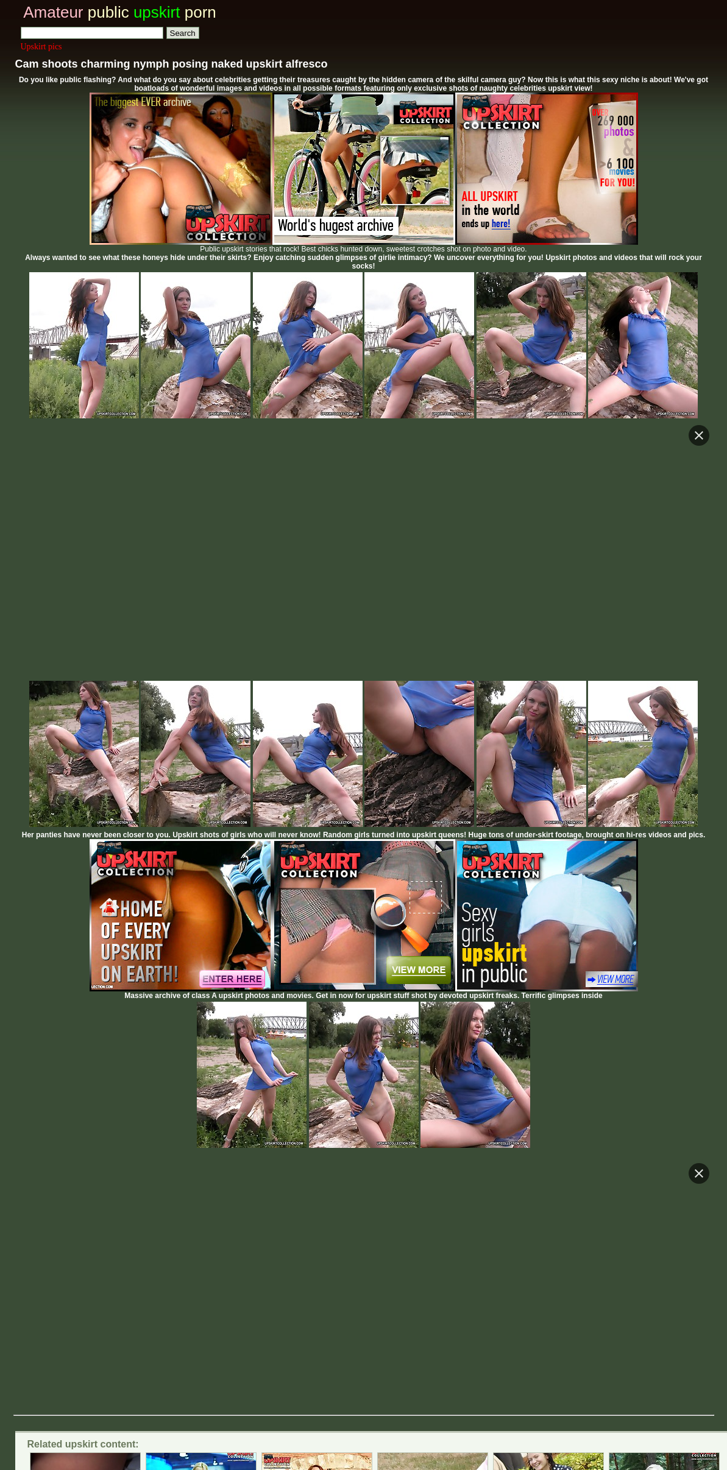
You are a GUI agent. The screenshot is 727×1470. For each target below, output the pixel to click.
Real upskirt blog (456, 1274)
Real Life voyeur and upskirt (178, 1288)
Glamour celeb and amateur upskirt (363, 1288)
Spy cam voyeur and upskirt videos (303, 1274)
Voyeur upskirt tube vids (579, 1274)
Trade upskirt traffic (378, 1340)
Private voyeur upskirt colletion (112, 1274)
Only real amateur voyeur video (553, 1288)
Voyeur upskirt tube (95, 1253)
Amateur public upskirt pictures (317, 1320)
